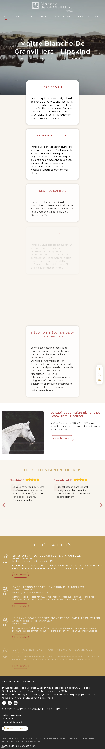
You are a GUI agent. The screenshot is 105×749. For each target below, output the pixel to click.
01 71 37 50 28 (14, 722)
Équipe (18, 17)
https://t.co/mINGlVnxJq (40, 698)
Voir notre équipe (62, 442)
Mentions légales (26, 741)
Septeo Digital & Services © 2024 (19, 746)
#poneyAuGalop (76, 688)
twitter (99, 374)
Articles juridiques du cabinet (70, 738)
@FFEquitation (10, 691)
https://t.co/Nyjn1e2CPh (54, 691)
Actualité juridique (62, 17)
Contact (98, 17)
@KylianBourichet (48, 694)
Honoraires (83, 17)
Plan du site (15, 741)
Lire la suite (20, 575)
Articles (37, 741)
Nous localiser (17, 728)
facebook (99, 369)
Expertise (31, 17)
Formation (5, 741)
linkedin (99, 380)
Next (101, 509)
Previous (3, 509)
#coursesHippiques (19, 688)
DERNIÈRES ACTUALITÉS (52, 549)
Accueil (6, 17)
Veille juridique (88, 738)
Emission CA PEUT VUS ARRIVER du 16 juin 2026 (47, 556)
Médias (44, 17)
